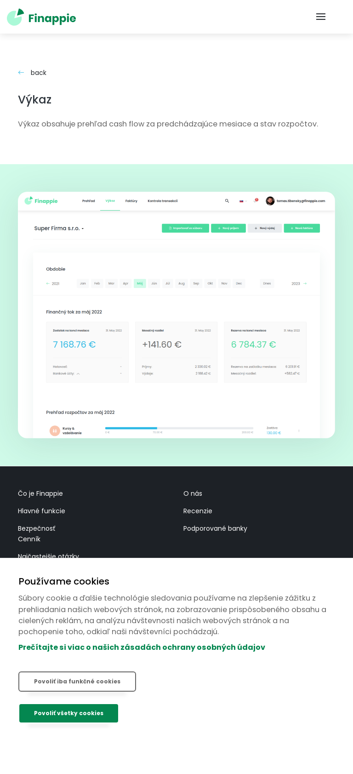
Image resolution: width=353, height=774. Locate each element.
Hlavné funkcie (41, 511)
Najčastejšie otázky (48, 556)
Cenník (29, 539)
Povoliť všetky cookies (68, 713)
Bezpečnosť (36, 528)
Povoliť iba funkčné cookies (77, 681)
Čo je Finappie (40, 493)
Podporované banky (215, 528)
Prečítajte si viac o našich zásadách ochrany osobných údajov (141, 647)
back (32, 72)
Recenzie (197, 511)
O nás (192, 493)
